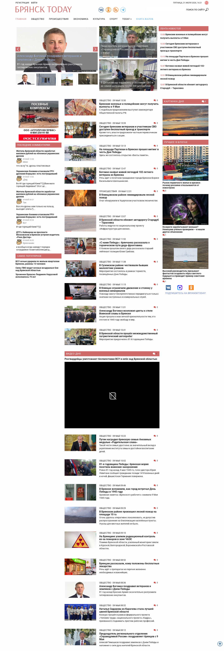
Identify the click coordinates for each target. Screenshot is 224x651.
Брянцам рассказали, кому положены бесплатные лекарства (129, 565)
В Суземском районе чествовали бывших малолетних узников (123, 267)
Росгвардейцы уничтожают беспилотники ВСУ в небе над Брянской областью (111, 359)
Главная (21, 19)
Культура (99, 19)
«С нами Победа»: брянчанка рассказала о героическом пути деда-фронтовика (124, 244)
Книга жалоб (144, 19)
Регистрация (22, 3)
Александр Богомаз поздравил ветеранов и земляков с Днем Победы (49, 57)
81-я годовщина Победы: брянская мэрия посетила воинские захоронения (124, 465)
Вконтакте (168, 287)
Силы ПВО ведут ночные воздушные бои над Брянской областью (37, 269)
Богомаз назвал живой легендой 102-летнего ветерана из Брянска (126, 173)
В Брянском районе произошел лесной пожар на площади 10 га (127, 513)
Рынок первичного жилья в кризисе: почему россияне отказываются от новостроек (182, 185)
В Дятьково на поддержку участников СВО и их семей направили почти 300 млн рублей (127, 84)
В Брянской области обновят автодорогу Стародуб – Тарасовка (129, 221)
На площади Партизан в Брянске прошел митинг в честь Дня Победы (129, 151)
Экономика (80, 19)
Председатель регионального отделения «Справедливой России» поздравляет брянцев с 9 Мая (128, 49)
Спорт (114, 19)
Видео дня (73, 353)
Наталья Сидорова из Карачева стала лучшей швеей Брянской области (126, 610)
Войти (34, 3)
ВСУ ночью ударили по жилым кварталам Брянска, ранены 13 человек (37, 262)
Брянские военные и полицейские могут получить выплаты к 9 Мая (129, 105)
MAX (179, 287)
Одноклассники (191, 287)
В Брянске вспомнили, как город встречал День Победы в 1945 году (127, 490)
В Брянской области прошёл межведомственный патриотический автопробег (128, 335)
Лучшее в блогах (175, 142)
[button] (18, 49)
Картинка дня (174, 101)
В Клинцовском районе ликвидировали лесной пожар (126, 196)
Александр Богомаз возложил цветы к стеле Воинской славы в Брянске (126, 312)
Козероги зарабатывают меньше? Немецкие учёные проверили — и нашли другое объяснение (184, 229)
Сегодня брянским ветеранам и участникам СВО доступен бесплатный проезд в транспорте (180, 47)
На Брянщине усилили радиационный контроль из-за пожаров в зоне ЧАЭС (127, 538)
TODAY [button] (126, 19)
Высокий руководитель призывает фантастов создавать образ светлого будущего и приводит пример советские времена (184, 275)
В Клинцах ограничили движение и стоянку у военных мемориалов (125, 289)
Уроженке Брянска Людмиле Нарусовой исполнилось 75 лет (37, 275)
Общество (37, 19)
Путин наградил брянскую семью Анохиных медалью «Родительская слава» (125, 441)
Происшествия (59, 19)
